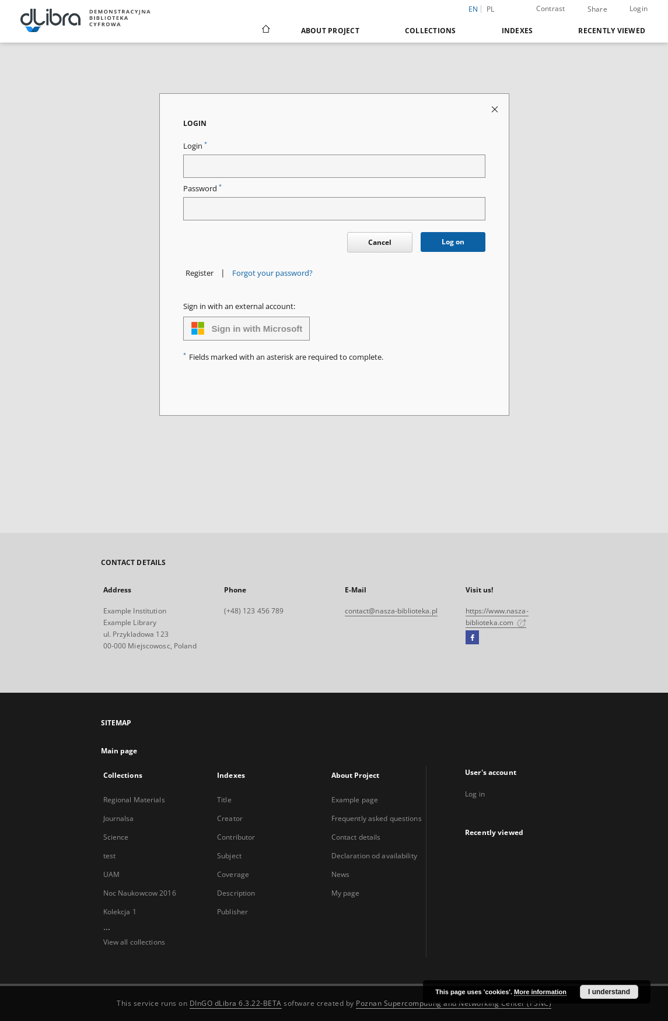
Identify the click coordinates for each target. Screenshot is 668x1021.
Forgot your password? (272, 273)
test (109, 856)
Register (200, 273)
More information (540, 991)
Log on (453, 242)
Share (597, 9)
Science (116, 837)
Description (236, 893)
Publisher (232, 912)
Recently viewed (611, 31)
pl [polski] (491, 9)
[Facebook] (472, 638)
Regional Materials (134, 800)
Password (202, 189)
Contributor (236, 837)
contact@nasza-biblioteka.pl (391, 611)
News (340, 874)
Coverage (233, 874)
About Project (330, 31)
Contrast (550, 8)
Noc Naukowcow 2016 (139, 893)
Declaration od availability (374, 856)
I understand (609, 992)
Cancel (379, 242)
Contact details (356, 837)
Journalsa (118, 818)
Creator (230, 818)
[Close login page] (495, 108)
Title (224, 800)
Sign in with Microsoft (247, 328)
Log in (475, 794)
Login (638, 8)
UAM (111, 874)
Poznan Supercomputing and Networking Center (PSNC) (453, 1003)
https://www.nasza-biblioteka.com (497, 616)
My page (345, 893)
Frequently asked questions (376, 818)
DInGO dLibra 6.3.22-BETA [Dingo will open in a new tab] (236, 1003)
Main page (119, 751)
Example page (354, 800)
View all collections (134, 942)
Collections (430, 31)
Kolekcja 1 (120, 912)
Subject (229, 856)
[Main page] (265, 30)
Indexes (517, 31)
